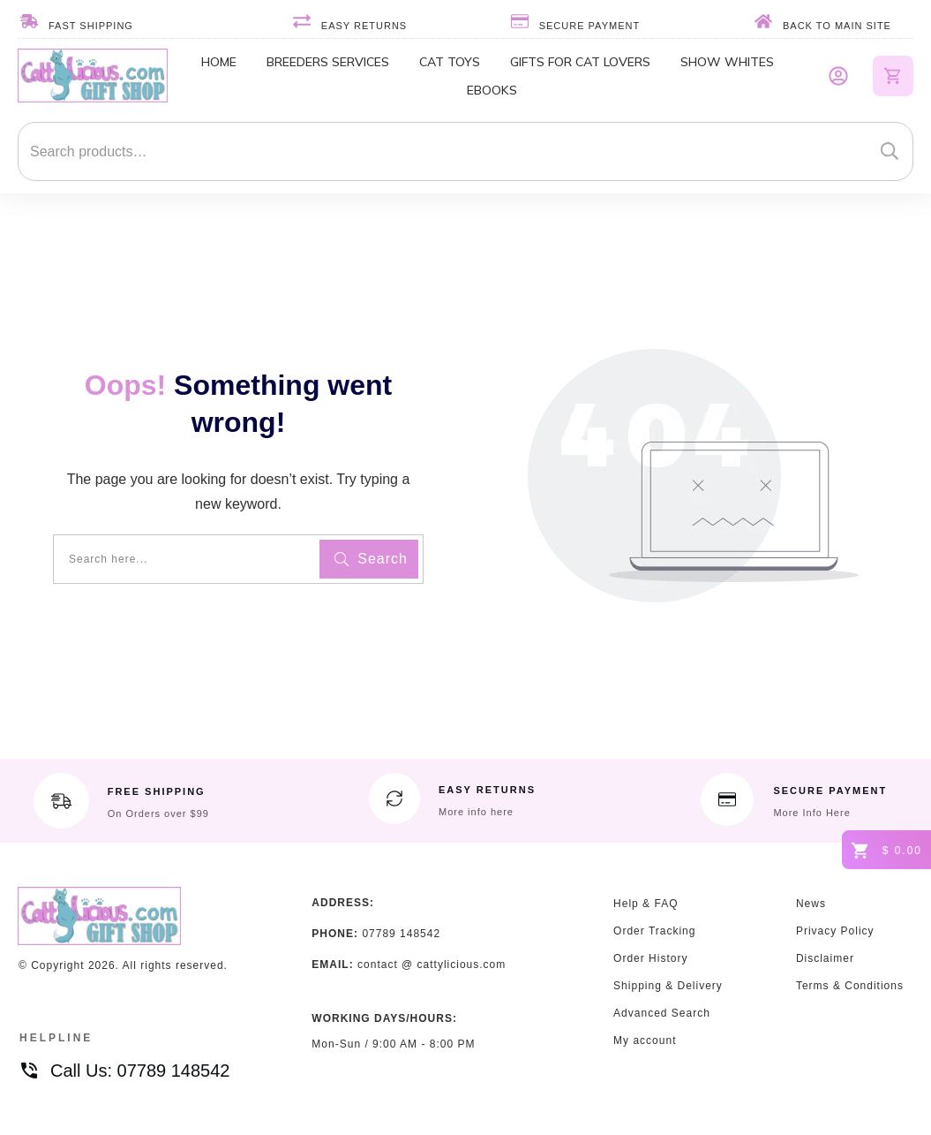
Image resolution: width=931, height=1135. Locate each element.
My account (644, 1040)
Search (889, 151)
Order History (650, 958)
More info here (476, 811)
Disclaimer (825, 958)
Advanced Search (661, 1013)
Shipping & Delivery (668, 986)
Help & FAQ (645, 903)
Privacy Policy (835, 931)
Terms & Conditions (850, 986)
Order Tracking (654, 931)
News (811, 903)
